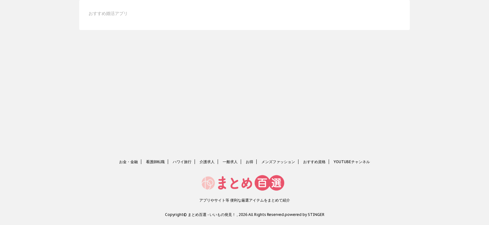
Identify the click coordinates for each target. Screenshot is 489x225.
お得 (249, 161)
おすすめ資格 (314, 161)
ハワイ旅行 (182, 161)
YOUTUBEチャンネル (352, 161)
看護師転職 (155, 161)
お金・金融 (128, 161)
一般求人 (230, 161)
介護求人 (207, 161)
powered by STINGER (304, 214)
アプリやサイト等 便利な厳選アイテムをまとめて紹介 (244, 200)
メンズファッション (278, 161)
